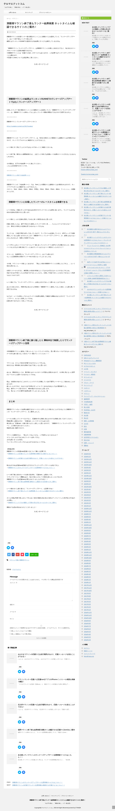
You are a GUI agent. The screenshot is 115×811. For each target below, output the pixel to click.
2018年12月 (88, 552)
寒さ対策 (87, 407)
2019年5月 (87, 539)
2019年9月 (87, 530)
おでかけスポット (89, 366)
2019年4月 (87, 541)
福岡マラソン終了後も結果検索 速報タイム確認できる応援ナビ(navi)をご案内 (46, 730)
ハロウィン (87, 391)
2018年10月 (88, 558)
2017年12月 (88, 585)
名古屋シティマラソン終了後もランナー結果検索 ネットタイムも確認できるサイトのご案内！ (101, 56)
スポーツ (87, 388)
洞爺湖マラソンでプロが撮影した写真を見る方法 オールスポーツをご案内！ (32, 502)
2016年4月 (87, 634)
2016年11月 (88, 615)
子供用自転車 (88, 402)
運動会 (86, 445)
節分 (85, 426)
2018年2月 (87, 580)
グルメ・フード (89, 383)
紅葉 (85, 429)
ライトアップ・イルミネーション (94, 396)
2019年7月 (87, 536)
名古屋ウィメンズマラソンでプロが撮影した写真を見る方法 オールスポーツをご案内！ (97, 284)
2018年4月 (87, 574)
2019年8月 (87, 533)
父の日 (86, 424)
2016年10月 (88, 618)
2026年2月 (87, 456)
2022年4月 (87, 489)
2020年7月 (87, 514)
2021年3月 (87, 500)
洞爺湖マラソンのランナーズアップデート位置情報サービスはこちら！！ (31, 468)
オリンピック (88, 377)
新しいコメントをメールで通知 (21, 631)
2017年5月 (87, 601)
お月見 (86, 369)
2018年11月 (88, 555)
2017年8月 (87, 596)
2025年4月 (87, 467)
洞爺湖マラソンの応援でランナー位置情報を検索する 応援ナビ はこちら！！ (32, 454)
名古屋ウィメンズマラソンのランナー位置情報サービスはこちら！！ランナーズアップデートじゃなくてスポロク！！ (97, 240)
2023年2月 (87, 484)
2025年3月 (87, 470)
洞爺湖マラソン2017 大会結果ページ (18, 175)
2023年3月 (87, 481)
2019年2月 (87, 547)
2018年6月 (87, 569)
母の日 (86, 418)
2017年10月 (88, 591)
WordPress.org (89, 656)
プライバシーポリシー (45, 12)
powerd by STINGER (75, 807)
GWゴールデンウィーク (91, 358)
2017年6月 (87, 599)
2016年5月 (87, 632)
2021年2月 (87, 503)
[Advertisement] (41, 78)
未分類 (86, 415)
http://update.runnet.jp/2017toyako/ (20, 126)
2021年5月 (87, 498)
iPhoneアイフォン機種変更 (93, 361)
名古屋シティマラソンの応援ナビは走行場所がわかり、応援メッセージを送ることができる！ (101, 107)
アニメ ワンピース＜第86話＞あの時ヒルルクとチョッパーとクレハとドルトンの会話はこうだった (97, 248)
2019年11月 (88, 525)
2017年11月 (88, 588)
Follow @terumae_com (89, 170)
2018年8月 (87, 563)
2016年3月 (87, 637)
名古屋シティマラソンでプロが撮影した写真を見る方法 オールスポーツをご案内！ (101, 30)
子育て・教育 (88, 404)
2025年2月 (87, 473)
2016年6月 (87, 629)
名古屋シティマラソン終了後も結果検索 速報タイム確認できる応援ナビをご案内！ (101, 82)
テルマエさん (16, 569)
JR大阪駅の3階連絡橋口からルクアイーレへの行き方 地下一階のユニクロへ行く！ (97, 256)
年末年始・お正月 (89, 410)
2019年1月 (87, 549)
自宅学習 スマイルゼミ (91, 437)
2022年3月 (87, 492)
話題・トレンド (89, 443)
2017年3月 (87, 604)
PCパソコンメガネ (90, 363)
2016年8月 (87, 623)
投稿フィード (88, 651)
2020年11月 (88, 511)
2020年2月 (87, 522)
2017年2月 (87, 607)
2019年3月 (87, 544)
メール (13, 612)
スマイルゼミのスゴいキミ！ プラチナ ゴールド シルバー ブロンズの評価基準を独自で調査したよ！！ (97, 270)
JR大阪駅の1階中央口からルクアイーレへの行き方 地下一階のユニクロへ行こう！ (97, 232)
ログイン (87, 648)
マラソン (12, 560)
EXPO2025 (87, 355)
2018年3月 (87, 577)
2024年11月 (88, 476)
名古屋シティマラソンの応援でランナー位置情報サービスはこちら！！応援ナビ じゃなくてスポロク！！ (101, 133)
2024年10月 (88, 478)
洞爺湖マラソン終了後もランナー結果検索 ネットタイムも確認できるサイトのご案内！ (36, 491)
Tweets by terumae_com (89, 174)
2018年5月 (87, 571)
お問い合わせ (12, 12)
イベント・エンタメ (90, 372)
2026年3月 (87, 454)
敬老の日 (87, 413)
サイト (12, 619)
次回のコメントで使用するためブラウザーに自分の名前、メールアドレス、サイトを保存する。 (40, 628)
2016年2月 (87, 640)
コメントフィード (89, 654)
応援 (17, 560)
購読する (85, 18)
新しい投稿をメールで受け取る (21, 634)
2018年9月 (87, 560)
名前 (12, 605)
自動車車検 (87, 434)
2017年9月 (87, 593)
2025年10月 (88, 465)
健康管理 (87, 399)
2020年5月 (87, 517)
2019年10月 (88, 528)
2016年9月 (87, 621)
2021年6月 (87, 495)
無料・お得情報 (89, 421)
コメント (13, 583)
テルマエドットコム (14, 3)
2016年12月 (88, 612)
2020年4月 (87, 519)
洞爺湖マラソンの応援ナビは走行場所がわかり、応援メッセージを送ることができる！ (36, 458)
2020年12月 (88, 508)
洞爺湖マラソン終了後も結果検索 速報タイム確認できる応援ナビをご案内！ (32, 482)
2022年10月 (88, 487)
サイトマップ (29, 12)
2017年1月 (87, 610)
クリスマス (87, 380)
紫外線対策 (87, 432)
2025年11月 (88, 462)
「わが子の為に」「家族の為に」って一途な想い (57, 803)
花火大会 (87, 440)
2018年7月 (87, 566)
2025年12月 (88, 459)
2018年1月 (87, 582)
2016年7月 (87, 626)
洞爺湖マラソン (24, 560)
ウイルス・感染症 (89, 374)
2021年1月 (87, 506)
